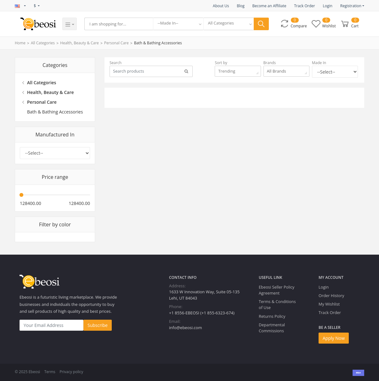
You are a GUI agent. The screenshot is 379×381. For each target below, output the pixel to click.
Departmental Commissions (272, 328)
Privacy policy (71, 371)
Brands (269, 62)
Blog (241, 5)
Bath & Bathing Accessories (158, 43)
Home (20, 43)
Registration (350, 5)
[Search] (118, 24)
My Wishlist (329, 304)
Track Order (304, 5)
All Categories (43, 43)
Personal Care (116, 43)
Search (116, 62)
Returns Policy (272, 316)
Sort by (221, 62)
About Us (221, 5)
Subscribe (98, 325)
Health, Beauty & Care (79, 43)
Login (327, 5)
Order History (331, 295)
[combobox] (178, 24)
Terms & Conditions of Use (277, 304)
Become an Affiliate (269, 5)
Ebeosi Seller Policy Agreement (276, 290)
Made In (319, 62)
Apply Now (334, 338)
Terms (49, 371)
